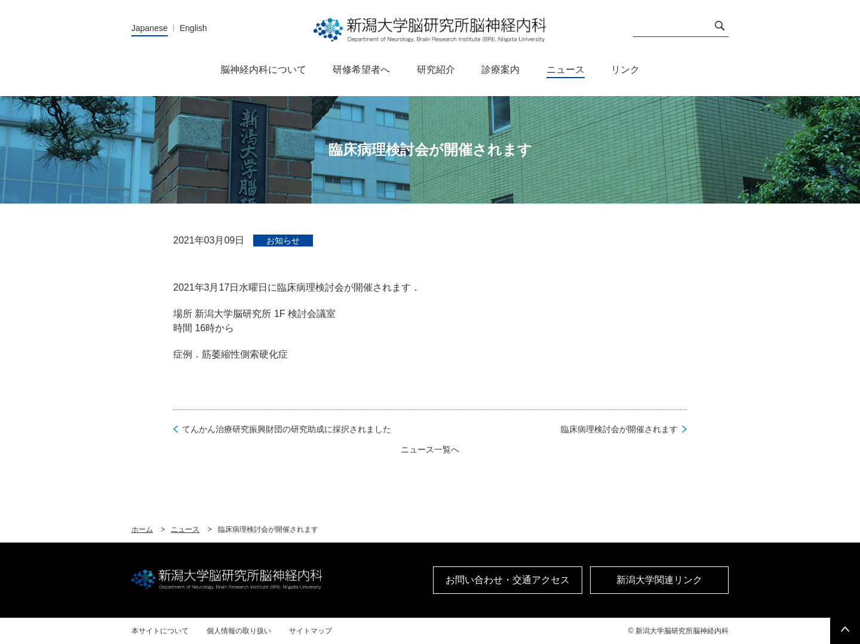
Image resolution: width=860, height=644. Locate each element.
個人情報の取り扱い (239, 631)
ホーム (142, 529)
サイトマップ (310, 631)
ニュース (185, 529)
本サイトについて (160, 631)
